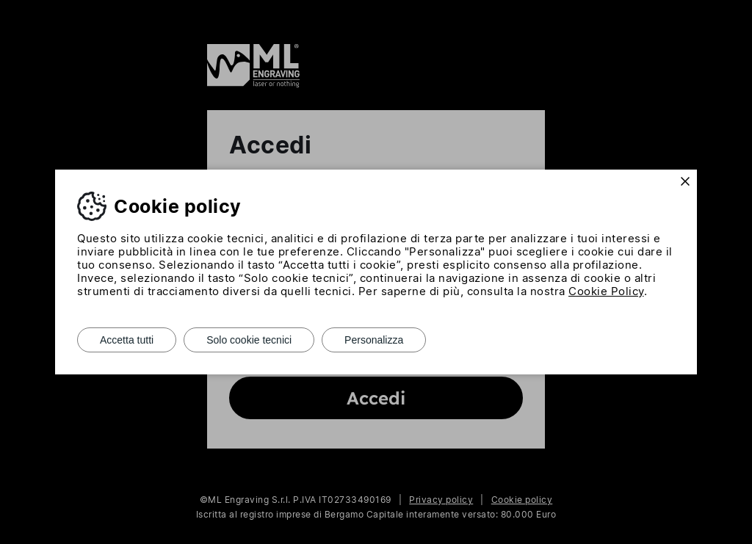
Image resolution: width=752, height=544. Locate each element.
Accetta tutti (126, 340)
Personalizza (373, 340)
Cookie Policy (606, 291)
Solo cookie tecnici (249, 340)
